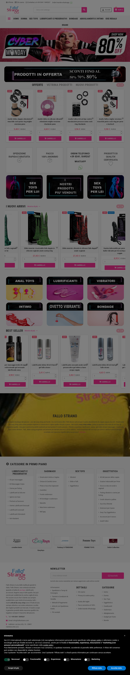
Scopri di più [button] (13, 668)
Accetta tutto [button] (116, 668)
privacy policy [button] (96, 640)
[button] (125, 636)
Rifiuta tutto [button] (97, 668)
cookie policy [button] (48, 645)
